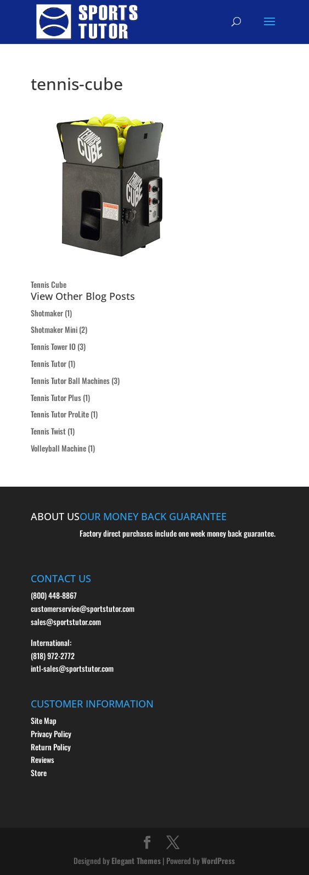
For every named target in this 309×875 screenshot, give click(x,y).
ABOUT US (55, 516)
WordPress (218, 860)
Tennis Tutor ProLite (60, 414)
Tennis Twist (48, 431)
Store (39, 772)
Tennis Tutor (48, 363)
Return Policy (51, 747)
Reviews (42, 759)
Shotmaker (47, 313)
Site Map (44, 720)
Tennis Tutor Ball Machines (70, 380)
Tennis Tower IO (53, 346)
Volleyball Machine (58, 448)
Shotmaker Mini (54, 329)
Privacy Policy (51, 733)
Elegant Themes (136, 860)
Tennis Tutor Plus (56, 397)
